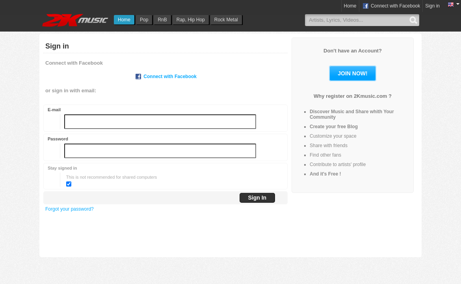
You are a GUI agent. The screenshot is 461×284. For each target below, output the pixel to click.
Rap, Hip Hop (191, 19)
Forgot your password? (69, 209)
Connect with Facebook (391, 6)
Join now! (352, 73)
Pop (144, 19)
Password (58, 138)
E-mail (54, 109)
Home (124, 19)
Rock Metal (226, 19)
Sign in (432, 6)
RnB (162, 19)
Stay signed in (62, 168)
